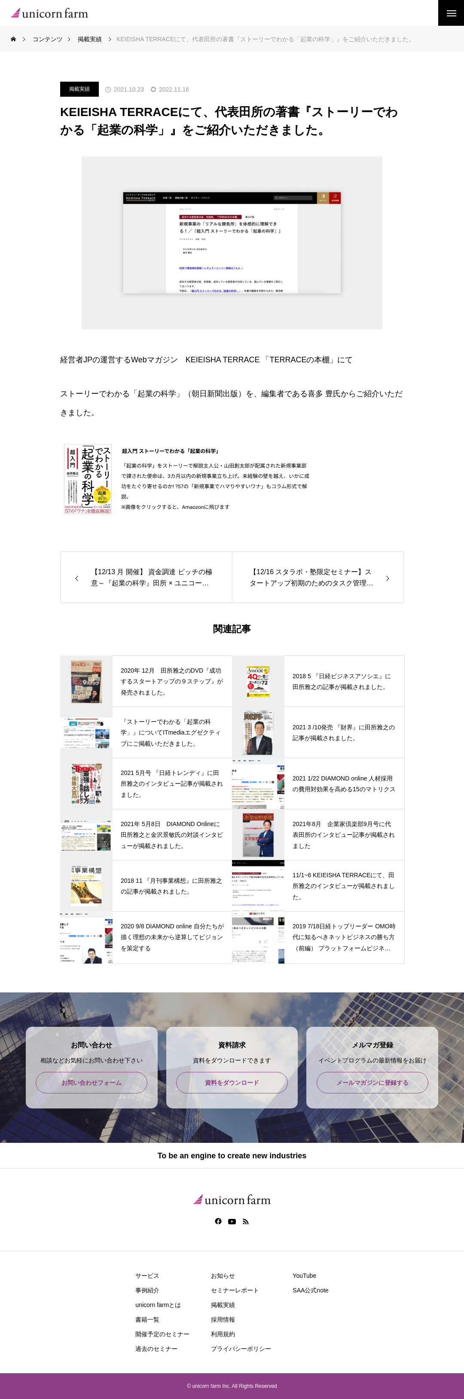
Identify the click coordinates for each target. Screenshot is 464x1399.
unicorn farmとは (158, 1305)
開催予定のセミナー (162, 1334)
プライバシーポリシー (241, 1349)
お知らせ (223, 1276)
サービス (147, 1276)
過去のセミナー (156, 1349)
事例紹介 (147, 1290)
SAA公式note (310, 1290)
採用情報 (223, 1319)
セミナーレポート (235, 1290)
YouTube (304, 1276)
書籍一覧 (147, 1319)
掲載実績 (79, 89)
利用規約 (223, 1334)
